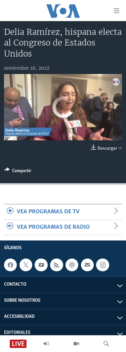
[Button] (17, 171)
